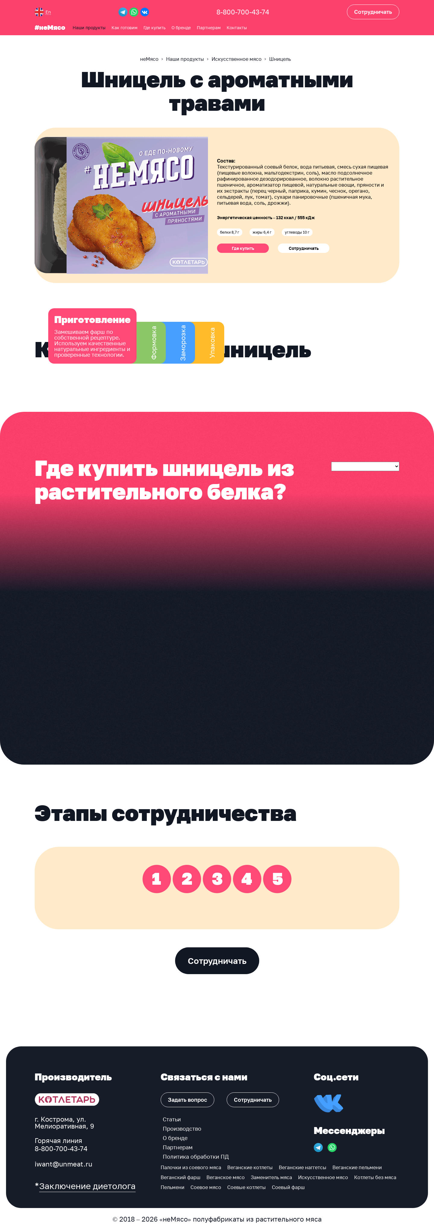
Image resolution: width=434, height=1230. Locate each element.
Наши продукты (89, 27)
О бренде (181, 27)
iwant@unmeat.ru (63, 1164)
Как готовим (124, 27)
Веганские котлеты (250, 1167)
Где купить (154, 27)
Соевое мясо (205, 1187)
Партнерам (209, 27)
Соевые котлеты (246, 1187)
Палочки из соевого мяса (191, 1167)
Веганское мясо (225, 1177)
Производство (182, 1128)
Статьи (172, 1119)
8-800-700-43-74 (242, 12)
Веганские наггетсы (302, 1167)
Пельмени (172, 1187)
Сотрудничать (304, 248)
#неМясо (50, 27)
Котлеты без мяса (375, 1177)
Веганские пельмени (357, 1167)
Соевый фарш (288, 1187)
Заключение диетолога (87, 1186)
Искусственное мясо (323, 1177)
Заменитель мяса (271, 1177)
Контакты (237, 27)
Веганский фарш (180, 1177)
